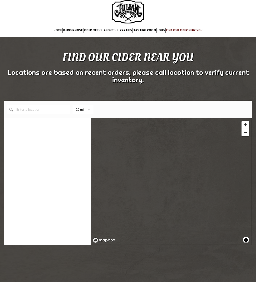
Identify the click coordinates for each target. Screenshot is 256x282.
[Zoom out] (245, 132)
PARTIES (126, 30)
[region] (171, 181)
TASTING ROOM (144, 30)
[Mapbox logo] (104, 240)
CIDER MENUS (93, 30)
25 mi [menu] (83, 111)
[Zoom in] (245, 125)
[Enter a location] (38, 109)
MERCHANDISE (73, 30)
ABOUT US (111, 30)
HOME (58, 30)
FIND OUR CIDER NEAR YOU (184, 30)
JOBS (161, 30)
